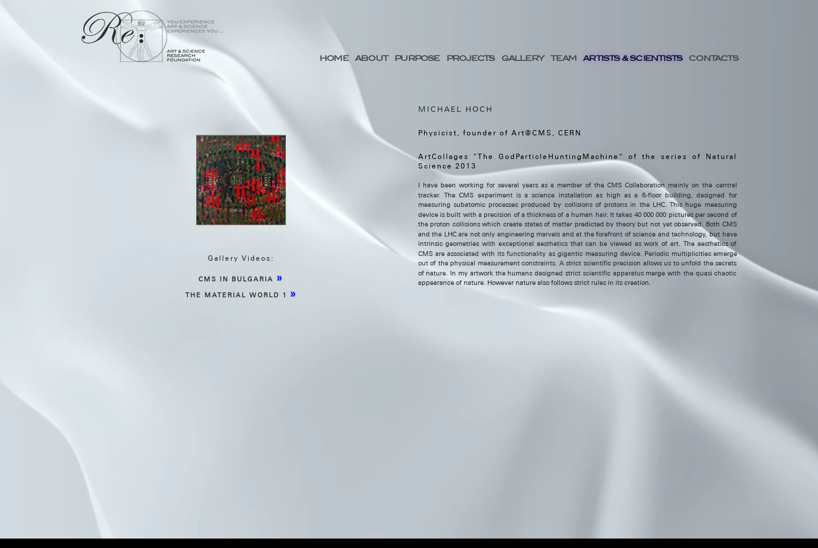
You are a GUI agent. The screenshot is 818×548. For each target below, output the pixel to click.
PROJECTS (471, 58)
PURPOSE (417, 58)
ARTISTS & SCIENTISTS (632, 58)
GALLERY (522, 58)
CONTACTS (713, 58)
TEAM (563, 58)
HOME (334, 58)
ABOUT (371, 58)
